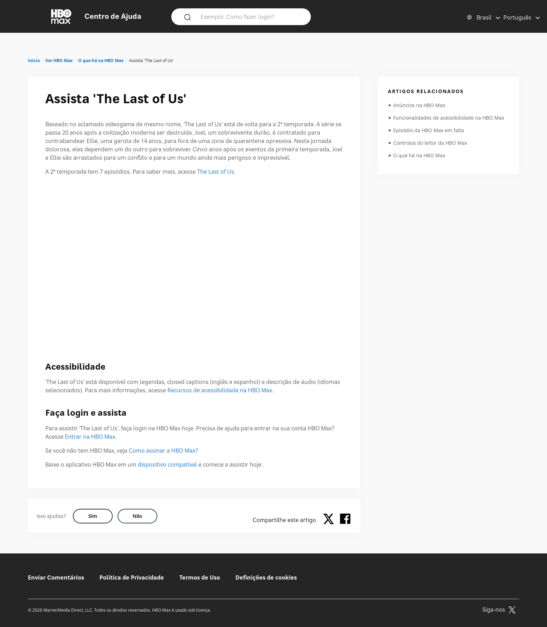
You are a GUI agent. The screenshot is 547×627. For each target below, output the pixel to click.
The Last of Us (215, 171)
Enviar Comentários (56, 577)
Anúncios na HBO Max (419, 105)
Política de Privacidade (131, 577)
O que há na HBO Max (100, 60)
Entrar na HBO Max (90, 436)
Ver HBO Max (59, 60)
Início (34, 60)
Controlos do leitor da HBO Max (430, 142)
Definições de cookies (266, 577)
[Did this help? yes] (93, 516)
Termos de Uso (199, 577)
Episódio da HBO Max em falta (428, 130)
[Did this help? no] (137, 516)
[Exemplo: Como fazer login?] (251, 16)
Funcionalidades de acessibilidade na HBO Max (448, 117)
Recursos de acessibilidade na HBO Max (219, 390)
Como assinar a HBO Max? (163, 450)
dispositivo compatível (167, 464)
